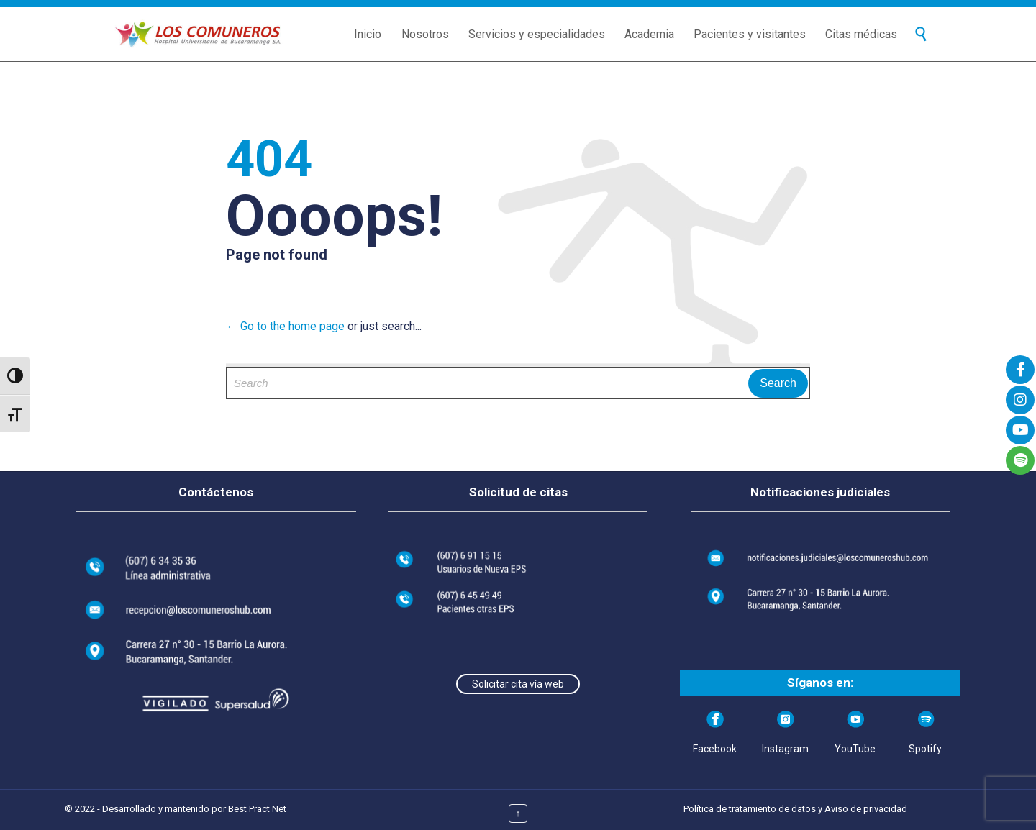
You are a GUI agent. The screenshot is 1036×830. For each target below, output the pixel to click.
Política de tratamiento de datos (749, 808)
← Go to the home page (285, 326)
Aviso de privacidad (865, 808)
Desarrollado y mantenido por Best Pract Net (194, 808)
